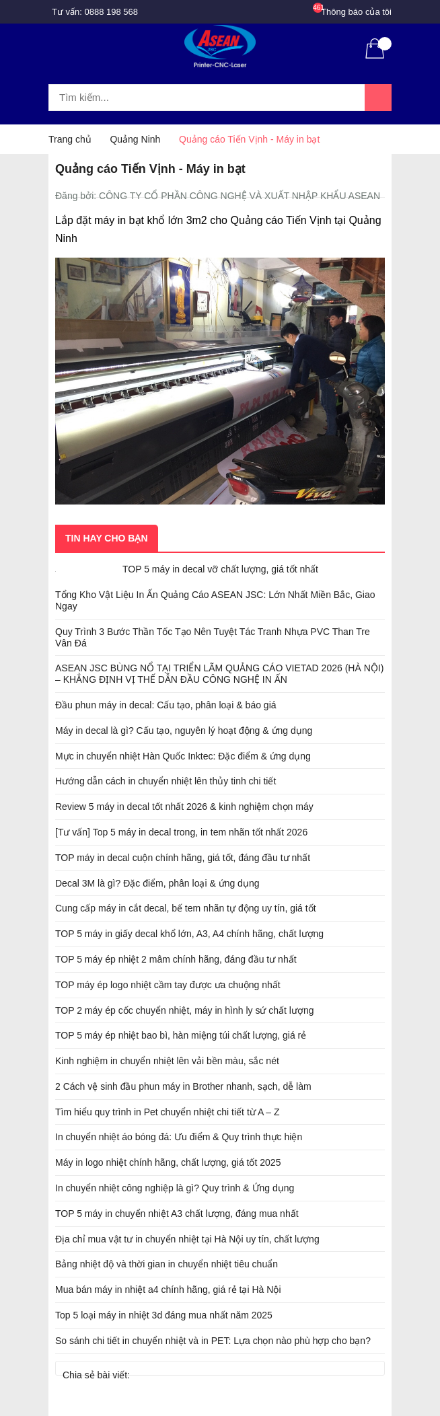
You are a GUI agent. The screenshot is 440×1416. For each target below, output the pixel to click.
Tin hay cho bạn (106, 538)
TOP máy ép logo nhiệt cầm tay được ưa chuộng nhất (168, 984)
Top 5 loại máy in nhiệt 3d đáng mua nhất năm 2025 (163, 1315)
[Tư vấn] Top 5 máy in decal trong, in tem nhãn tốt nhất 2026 (181, 832)
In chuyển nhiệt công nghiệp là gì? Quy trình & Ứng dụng (174, 1188)
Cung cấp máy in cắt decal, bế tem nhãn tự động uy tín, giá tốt (185, 908)
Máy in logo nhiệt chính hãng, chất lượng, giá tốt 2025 (168, 1162)
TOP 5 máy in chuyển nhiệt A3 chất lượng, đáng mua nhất (177, 1213)
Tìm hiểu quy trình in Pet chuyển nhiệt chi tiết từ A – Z (167, 1112)
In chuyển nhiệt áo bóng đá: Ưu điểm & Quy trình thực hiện (178, 1136)
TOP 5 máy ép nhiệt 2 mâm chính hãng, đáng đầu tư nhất (176, 959)
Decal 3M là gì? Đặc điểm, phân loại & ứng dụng (157, 883)
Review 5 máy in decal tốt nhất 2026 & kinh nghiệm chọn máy (184, 806)
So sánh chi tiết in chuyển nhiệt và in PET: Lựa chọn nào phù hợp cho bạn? (213, 1340)
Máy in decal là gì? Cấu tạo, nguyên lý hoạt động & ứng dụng (183, 730)
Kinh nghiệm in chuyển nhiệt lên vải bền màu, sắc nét (167, 1060)
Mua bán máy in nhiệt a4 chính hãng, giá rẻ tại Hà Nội (168, 1289)
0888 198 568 (112, 12)
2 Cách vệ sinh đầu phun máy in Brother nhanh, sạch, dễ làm (183, 1086)
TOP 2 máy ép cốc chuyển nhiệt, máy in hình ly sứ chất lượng (184, 1010)
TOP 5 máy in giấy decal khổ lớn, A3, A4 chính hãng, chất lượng (189, 933)
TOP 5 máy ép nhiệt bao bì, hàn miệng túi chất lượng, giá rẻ (180, 1035)
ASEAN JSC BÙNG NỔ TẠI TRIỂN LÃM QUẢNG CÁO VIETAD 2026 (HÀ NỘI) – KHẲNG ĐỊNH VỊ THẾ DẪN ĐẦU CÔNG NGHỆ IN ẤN (219, 674)
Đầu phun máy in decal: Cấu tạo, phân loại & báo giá (166, 705)
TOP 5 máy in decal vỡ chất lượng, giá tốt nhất (220, 569)
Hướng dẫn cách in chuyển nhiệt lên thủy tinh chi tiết (165, 781)
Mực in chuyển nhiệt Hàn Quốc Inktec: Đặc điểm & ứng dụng (183, 756)
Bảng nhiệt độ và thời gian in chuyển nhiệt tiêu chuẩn (166, 1264)
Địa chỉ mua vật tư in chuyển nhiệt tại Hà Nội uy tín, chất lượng (187, 1239)
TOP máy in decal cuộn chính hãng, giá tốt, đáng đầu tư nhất (182, 857)
